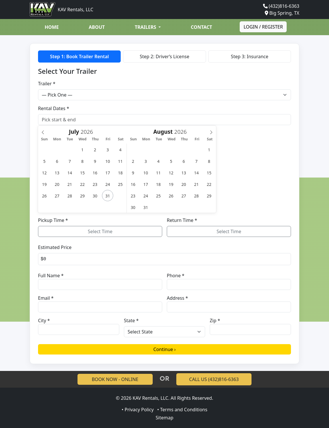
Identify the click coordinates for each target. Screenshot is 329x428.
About (97, 27)
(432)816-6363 (284, 6)
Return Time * (182, 220)
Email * (46, 298)
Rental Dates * (53, 108)
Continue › (164, 349)
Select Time (100, 231)
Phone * (175, 275)
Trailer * (46, 83)
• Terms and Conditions (182, 409)
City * (44, 320)
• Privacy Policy (138, 409)
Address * (177, 298)
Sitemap (164, 417)
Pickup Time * (53, 220)
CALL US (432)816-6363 (214, 379)
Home (52, 27)
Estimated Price (54, 247)
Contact (201, 27)
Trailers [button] (146, 27)
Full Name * (51, 275)
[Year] (88, 131)
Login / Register (263, 27)
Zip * (215, 320)
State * (131, 320)
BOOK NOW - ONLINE (115, 379)
